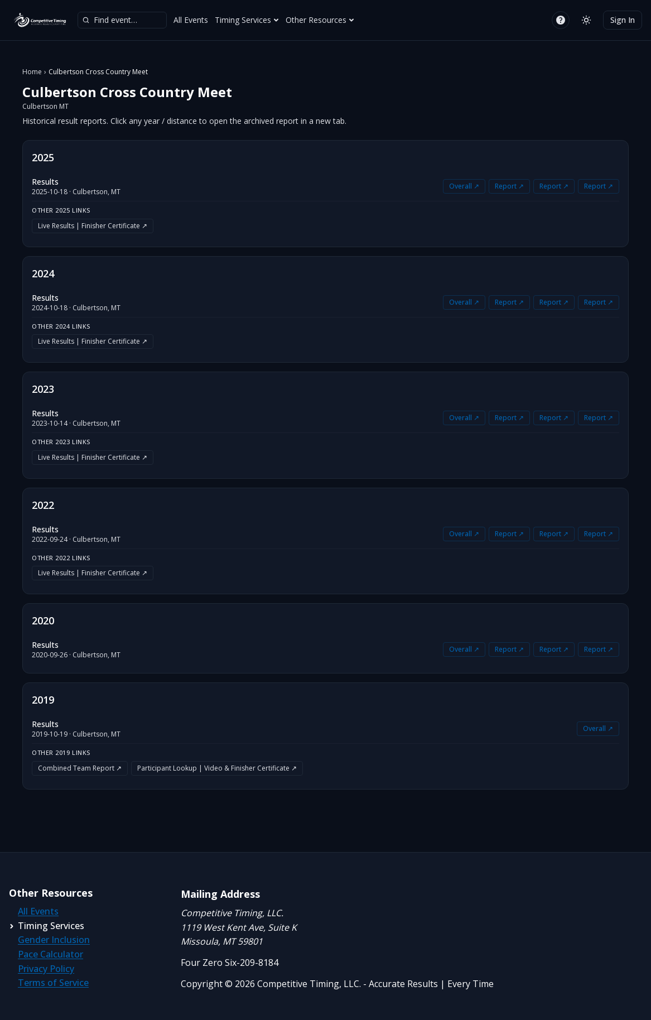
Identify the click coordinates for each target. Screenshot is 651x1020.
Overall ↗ (464, 186)
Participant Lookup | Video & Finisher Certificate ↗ (217, 768)
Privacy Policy (46, 969)
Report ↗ (509, 186)
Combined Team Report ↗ (80, 768)
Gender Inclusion (54, 940)
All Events (190, 20)
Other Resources (320, 20)
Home (32, 72)
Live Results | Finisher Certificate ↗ (92, 225)
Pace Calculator (50, 954)
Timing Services (247, 20)
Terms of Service (53, 982)
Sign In (622, 20)
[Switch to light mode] (586, 20)
